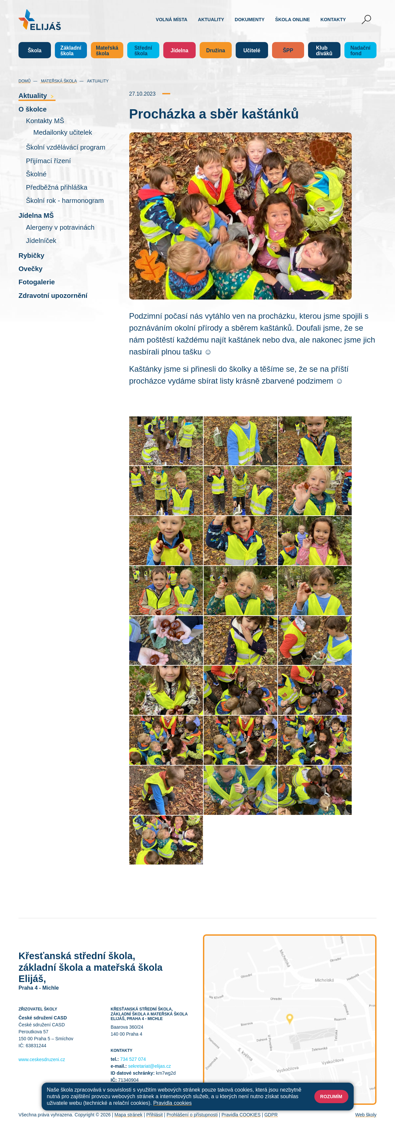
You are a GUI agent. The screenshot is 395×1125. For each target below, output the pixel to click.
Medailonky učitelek (62, 132)
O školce (33, 109)
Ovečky (31, 268)
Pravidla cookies (172, 1103)
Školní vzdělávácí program (65, 147)
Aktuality (211, 19)
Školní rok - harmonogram (65, 200)
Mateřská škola (58, 81)
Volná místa (171, 19)
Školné (36, 174)
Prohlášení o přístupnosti (192, 1114)
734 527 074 (133, 1059)
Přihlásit (154, 1114)
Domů (25, 81)
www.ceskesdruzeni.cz (42, 1059)
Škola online (292, 19)
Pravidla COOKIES (240, 1114)
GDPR (271, 1114)
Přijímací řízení (48, 160)
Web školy (365, 1114)
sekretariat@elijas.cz (149, 1066)
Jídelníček (41, 240)
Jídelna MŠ (36, 215)
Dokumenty (249, 19)
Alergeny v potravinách (60, 227)
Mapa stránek (128, 1114)
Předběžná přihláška (56, 187)
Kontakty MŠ (45, 120)
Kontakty (333, 19)
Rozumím (331, 1096)
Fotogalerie (37, 282)
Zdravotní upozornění (53, 295)
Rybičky (31, 255)
